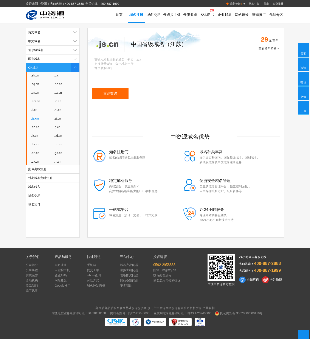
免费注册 (278, 3)
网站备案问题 (129, 280)
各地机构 (32, 280)
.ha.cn (35, 144)
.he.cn (58, 84)
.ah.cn (35, 127)
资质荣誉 (32, 275)
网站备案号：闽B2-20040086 (129, 313)
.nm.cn (35, 101)
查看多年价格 (269, 48)
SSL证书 (207, 15)
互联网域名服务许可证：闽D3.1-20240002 (182, 313)
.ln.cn (57, 101)
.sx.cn (58, 92)
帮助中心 (254, 3)
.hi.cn (57, 161)
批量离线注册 (37, 169)
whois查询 (94, 275)
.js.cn (35, 118)
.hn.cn (35, 153)
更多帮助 (126, 285)
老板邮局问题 (129, 275)
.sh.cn (35, 75)
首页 (119, 15)
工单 (303, 107)
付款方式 (93, 280)
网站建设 (242, 15)
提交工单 (93, 270)
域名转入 (34, 186)
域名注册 (136, 15)
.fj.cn (57, 127)
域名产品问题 (129, 265)
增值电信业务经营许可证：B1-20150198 (79, 313)
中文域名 (53, 41)
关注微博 (272, 279)
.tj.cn (57, 75)
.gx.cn (35, 161)
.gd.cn (58, 153)
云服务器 (190, 15)
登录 (266, 3)
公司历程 (32, 270)
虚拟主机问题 (129, 270)
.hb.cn (58, 144)
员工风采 (32, 290)
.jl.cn (34, 110)
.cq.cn (35, 84)
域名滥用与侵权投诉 (166, 280)
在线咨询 (249, 279)
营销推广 (259, 15)
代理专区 (276, 15)
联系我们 (32, 285)
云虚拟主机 (171, 15)
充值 (303, 93)
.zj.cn (57, 118)
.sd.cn (58, 135)
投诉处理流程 (162, 275)
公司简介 (32, 265)
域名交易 (153, 15)
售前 (303, 49)
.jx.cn (34, 135)
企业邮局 (224, 15)
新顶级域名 (53, 50)
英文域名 (53, 32)
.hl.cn (57, 110)
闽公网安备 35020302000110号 (239, 313)
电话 (303, 78)
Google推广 (62, 285)
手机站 (91, 265)
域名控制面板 (96, 285)
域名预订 (34, 204)
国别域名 (53, 58)
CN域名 (53, 67)
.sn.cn (35, 92)
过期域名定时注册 (40, 178)
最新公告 (236, 4)
